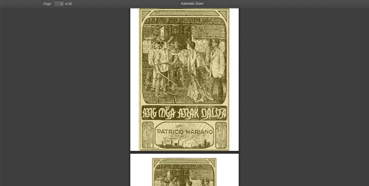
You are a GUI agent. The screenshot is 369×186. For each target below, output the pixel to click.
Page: (48, 4)
